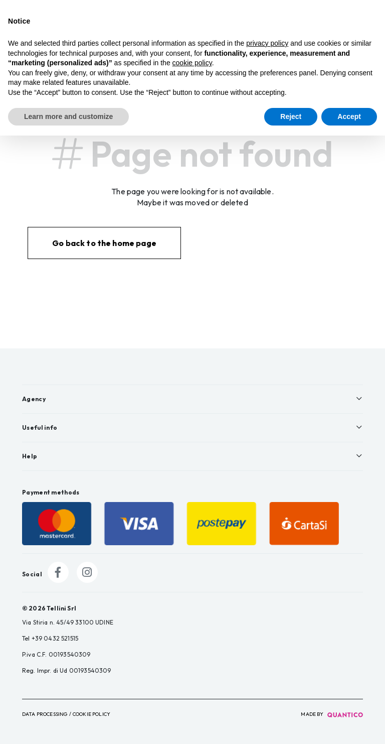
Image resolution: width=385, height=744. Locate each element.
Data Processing (44, 714)
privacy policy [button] (267, 43)
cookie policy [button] (192, 63)
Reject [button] (290, 116)
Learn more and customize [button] (68, 116)
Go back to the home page (104, 243)
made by (332, 714)
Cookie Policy (91, 714)
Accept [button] (349, 116)
